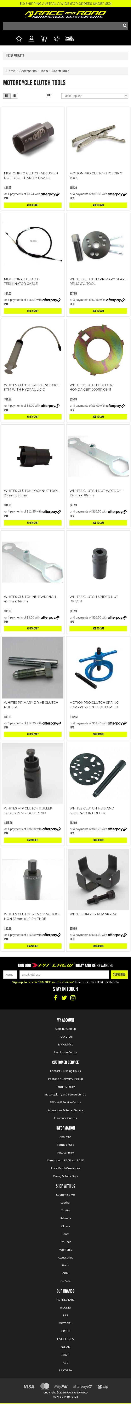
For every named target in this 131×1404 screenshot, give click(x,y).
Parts (65, 1265)
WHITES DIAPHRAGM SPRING (93, 914)
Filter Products (15, 56)
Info (6, 198)
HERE (100, 982)
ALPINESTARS (65, 1299)
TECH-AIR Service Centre (65, 1102)
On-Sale (66, 1281)
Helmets (65, 1218)
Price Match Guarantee (65, 1168)
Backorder (98, 734)
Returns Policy (66, 1086)
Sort (49, 95)
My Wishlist (65, 1044)
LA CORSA (65, 1370)
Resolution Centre (65, 1052)
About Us (65, 1136)
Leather (66, 1202)
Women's (65, 1249)
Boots (65, 1234)
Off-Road (65, 1241)
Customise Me (65, 1194)
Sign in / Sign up (65, 1028)
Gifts (65, 1273)
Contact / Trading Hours (65, 1071)
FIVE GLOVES (65, 1339)
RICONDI (65, 1307)
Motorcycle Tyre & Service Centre (65, 1094)
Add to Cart (33, 205)
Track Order (65, 1036)
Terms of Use (65, 1144)
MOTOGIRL (65, 1323)
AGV (65, 1362)
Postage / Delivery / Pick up (65, 1078)
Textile (65, 1210)
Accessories (65, 1257)
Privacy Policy (65, 1152)
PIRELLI (65, 1331)
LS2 (65, 1315)
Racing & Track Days (65, 1176)
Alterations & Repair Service (65, 1110)
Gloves (65, 1226)
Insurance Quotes (65, 1118)
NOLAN (65, 1346)
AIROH (65, 1354)
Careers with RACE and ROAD (65, 1160)
